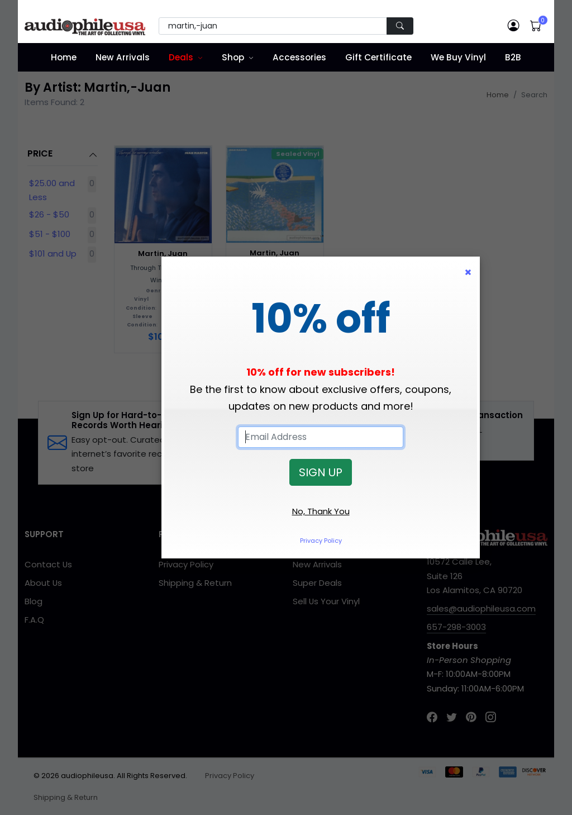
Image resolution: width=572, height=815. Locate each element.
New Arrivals (123, 57)
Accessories (299, 57)
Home (64, 57)
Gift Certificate (378, 57)
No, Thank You (321, 511)
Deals (181, 57)
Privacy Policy (321, 540)
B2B (513, 57)
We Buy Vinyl (458, 57)
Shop (233, 57)
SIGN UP (320, 472)
